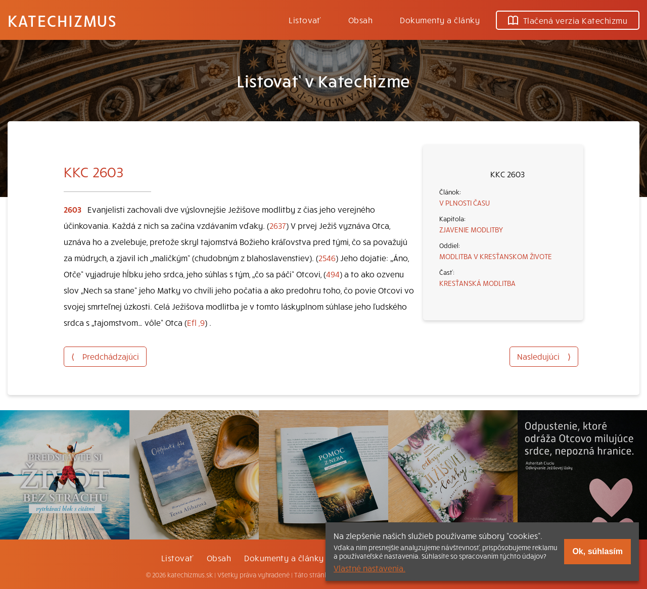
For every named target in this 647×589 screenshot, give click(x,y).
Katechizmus (62, 20)
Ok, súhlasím (597, 551)
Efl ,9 (196, 322)
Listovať (305, 20)
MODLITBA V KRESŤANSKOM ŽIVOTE (495, 256)
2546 (327, 258)
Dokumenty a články (440, 20)
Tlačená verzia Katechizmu (567, 20)
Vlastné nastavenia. (369, 568)
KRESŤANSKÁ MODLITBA (477, 282)
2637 (277, 225)
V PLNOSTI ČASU (464, 202)
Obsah (360, 20)
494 (333, 274)
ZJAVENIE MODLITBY (471, 229)
